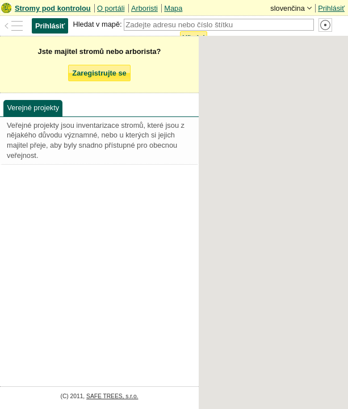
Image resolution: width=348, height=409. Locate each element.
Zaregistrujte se (99, 73)
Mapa (173, 8)
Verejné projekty (33, 107)
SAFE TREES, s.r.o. (112, 396)
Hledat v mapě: (97, 24)
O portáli (110, 8)
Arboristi (144, 8)
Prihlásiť (331, 8)
